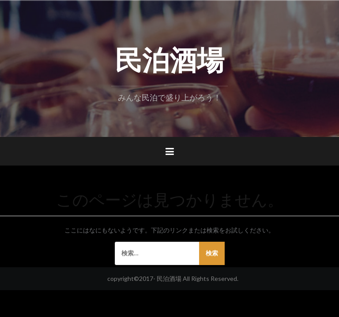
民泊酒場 (169, 57)
